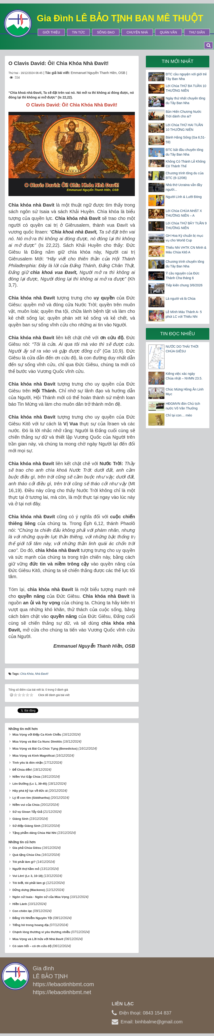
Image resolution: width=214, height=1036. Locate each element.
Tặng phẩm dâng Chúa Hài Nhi (34, 831)
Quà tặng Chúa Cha (26, 853)
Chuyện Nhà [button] (137, 32)
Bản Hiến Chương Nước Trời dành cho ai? (183, 114)
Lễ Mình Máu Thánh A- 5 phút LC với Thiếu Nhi (184, 314)
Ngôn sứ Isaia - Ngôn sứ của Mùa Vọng (40, 895)
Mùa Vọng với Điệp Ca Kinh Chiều (36, 733)
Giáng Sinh (20, 817)
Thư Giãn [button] (197, 32)
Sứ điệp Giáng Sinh (26, 824)
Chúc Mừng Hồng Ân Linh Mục (185, 391)
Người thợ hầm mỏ (25, 867)
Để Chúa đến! (22, 768)
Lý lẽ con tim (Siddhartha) (31, 796)
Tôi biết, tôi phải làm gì (28, 881)
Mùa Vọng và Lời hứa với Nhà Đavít (37, 937)
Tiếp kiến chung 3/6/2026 (184, 285)
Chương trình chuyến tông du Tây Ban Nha (185, 264)
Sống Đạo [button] (105, 32)
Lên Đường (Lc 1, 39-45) (29, 782)
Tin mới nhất (177, 61)
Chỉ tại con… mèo (179, 415)
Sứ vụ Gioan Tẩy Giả (27, 810)
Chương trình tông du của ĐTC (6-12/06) (185, 175)
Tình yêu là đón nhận (27, 761)
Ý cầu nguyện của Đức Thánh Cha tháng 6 (182, 275)
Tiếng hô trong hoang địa (30, 923)
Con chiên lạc (22, 909)
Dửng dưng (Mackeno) (28, 888)
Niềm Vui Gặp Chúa (26, 775)
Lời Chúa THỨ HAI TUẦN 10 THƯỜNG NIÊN (184, 127)
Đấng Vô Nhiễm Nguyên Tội (32, 916)
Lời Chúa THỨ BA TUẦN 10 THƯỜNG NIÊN (186, 88)
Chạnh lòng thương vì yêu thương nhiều (41, 930)
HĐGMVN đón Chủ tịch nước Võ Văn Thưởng (183, 406)
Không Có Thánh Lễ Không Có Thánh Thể (186, 164)
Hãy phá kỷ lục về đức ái (30, 789)
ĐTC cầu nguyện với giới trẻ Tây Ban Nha (186, 76)
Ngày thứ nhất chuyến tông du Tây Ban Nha (185, 100)
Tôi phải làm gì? (24, 860)
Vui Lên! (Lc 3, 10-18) (27, 874)
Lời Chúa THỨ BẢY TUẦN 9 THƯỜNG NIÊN (186, 225)
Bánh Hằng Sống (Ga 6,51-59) (186, 139)
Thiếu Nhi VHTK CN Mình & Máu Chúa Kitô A (186, 250)
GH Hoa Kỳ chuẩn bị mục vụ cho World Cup (184, 238)
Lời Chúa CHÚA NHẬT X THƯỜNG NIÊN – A (184, 213)
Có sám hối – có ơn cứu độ (32, 944)
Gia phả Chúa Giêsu (26, 846)
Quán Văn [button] (168, 32)
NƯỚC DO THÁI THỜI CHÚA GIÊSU (182, 349)
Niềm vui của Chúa (26, 803)
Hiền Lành (19, 902)
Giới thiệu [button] (51, 32)
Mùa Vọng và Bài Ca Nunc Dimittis (37, 740)
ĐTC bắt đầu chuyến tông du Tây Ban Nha (184, 152)
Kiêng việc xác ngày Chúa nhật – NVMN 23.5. (184, 376)
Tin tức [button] (78, 32)
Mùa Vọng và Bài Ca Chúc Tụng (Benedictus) (44, 747)
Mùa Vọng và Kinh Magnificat (33, 754)
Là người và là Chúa (181, 298)
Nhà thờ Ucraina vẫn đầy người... (184, 187)
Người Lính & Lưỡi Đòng (184, 197)
